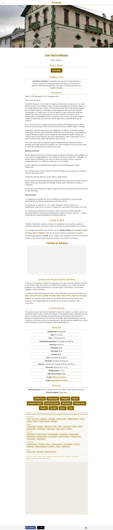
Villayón (42, 233)
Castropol (78, 230)
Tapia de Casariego (79, 296)
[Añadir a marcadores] (86, 528)
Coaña (85, 230)
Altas (70, 408)
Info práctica (66, 403)
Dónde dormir (53, 399)
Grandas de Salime (49, 296)
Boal (26, 296)
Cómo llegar (56, 70)
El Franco (28, 233)
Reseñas (43, 408)
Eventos (75, 399)
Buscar (62, 408)
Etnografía (65, 399)
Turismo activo (80, 403)
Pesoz (69, 296)
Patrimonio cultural (35, 403)
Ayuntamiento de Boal (59, 380)
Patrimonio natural (52, 403)
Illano (35, 233)
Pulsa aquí (63, 392)
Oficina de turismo (59, 377)
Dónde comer (39, 399)
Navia (64, 296)
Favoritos (53, 408)
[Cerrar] (3, 2)
